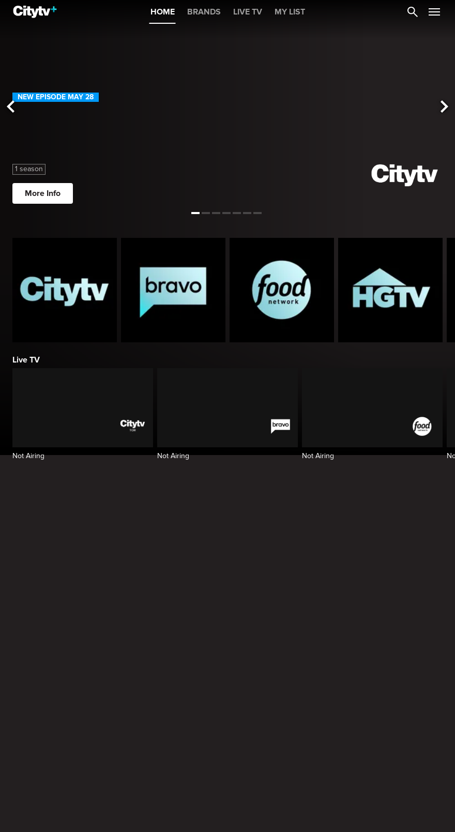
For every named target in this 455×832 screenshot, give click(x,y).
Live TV (26, 360)
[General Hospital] (64, 720)
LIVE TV (247, 12)
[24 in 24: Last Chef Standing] (390, 720)
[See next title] (444, 107)
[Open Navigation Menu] (434, 12)
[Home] (34, 12)
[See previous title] (10, 107)
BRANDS (204, 12)
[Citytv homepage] (64, 290)
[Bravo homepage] (173, 290)
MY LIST (290, 12)
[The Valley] (282, 720)
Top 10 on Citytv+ (43, 816)
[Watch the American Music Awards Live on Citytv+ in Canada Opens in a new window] (227, 544)
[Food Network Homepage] (282, 290)
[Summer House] (173, 720)
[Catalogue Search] (412, 12)
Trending (28, 634)
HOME (162, 12)
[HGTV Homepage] (390, 290)
